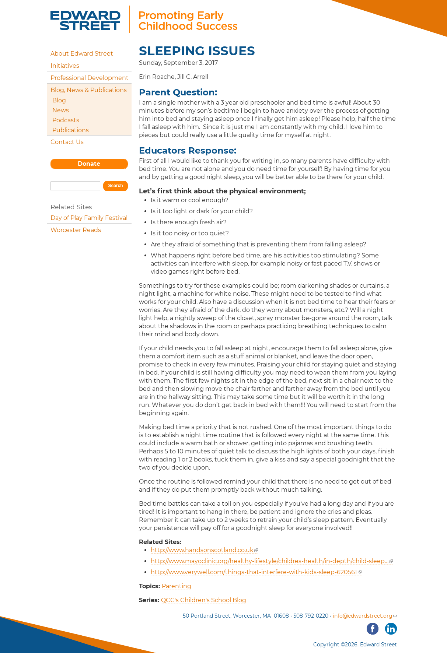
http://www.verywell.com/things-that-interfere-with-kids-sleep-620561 (256, 572)
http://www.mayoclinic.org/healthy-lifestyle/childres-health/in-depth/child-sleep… (272, 561)
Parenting (176, 586)
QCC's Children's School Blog (203, 600)
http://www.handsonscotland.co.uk (204, 550)
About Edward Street (81, 53)
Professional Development (89, 77)
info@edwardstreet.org (365, 615)
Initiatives (64, 65)
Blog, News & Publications (88, 90)
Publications (70, 130)
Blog (59, 100)
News (60, 110)
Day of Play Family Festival (89, 217)
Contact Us (67, 141)
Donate (89, 163)
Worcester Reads (75, 230)
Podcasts (65, 120)
